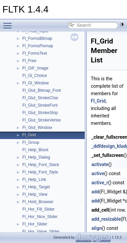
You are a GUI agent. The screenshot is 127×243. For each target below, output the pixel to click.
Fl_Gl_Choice (34, 75)
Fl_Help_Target (36, 187)
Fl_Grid (29, 135)
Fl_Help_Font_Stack (40, 164)
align (96, 228)
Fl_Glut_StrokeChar (40, 98)
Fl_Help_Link (34, 179)
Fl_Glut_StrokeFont (40, 105)
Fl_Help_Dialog (36, 157)
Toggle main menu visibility (9, 22)
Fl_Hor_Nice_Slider (40, 216)
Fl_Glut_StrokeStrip (40, 112)
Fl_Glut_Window (37, 127)
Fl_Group (30, 142)
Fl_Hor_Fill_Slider (38, 209)
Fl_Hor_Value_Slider (41, 231)
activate (99, 164)
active (97, 173)
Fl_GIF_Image (35, 68)
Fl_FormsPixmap (37, 46)
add (95, 191)
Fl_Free (29, 60)
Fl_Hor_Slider (34, 224)
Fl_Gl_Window (35, 83)
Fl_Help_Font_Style (40, 172)
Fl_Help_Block (35, 149)
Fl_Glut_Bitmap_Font (41, 90)
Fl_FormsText (34, 53)
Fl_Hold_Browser (38, 201)
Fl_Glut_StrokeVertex (41, 120)
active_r (99, 182)
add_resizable (106, 219)
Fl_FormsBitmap (37, 38)
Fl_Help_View (34, 194)
